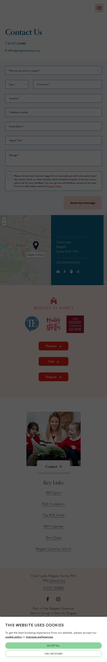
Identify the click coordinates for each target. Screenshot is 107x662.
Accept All (53, 645)
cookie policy (13, 636)
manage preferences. (39, 636)
